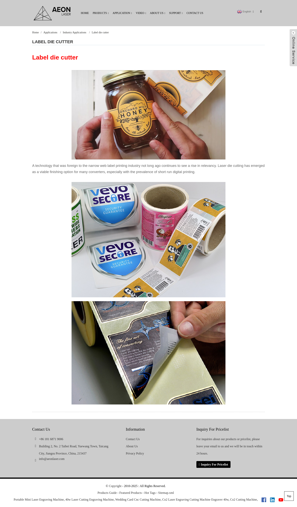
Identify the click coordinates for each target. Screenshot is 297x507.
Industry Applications (74, 32)
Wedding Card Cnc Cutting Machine (138, 499)
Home (85, 13)
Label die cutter (100, 32)
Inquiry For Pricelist (214, 464)
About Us (157, 13)
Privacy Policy (135, 453)
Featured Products (130, 493)
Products (101, 13)
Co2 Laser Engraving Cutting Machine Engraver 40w (195, 499)
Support (176, 13)
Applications (50, 32)
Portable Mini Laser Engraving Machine (39, 499)
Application (122, 13)
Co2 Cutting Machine (243, 499)
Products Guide (107, 493)
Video (141, 13)
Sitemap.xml (166, 493)
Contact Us (194, 13)
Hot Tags (150, 493)
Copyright (115, 486)
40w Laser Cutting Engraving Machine (89, 499)
